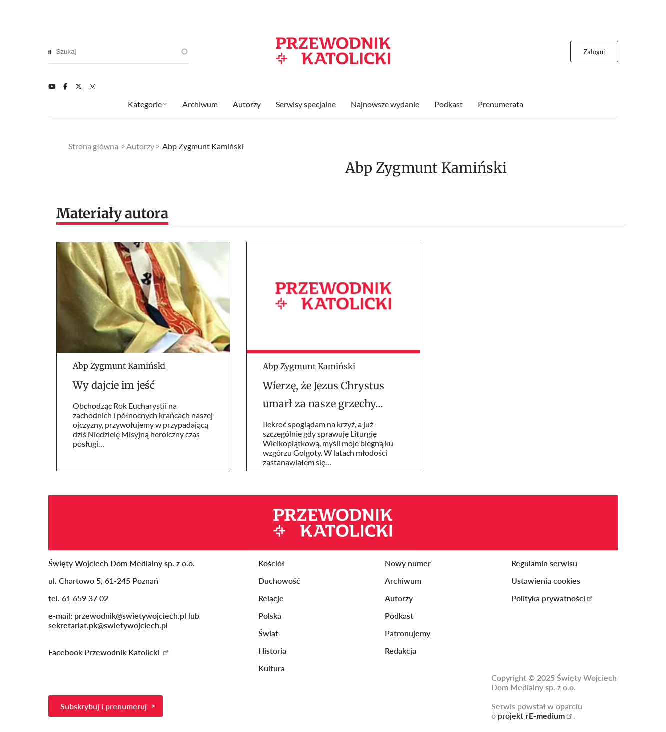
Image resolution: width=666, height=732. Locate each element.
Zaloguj (594, 52)
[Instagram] (92, 86)
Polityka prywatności (552, 598)
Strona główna (93, 146)
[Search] (50, 52)
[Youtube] (51, 86)
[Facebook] (65, 86)
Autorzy (247, 104)
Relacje (271, 598)
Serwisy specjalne (306, 104)
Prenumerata (500, 104)
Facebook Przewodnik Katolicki (109, 652)
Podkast (448, 104)
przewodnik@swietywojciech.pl (130, 615)
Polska (269, 615)
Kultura (271, 668)
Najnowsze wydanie (385, 104)
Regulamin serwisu (544, 563)
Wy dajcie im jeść (114, 385)
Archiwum (200, 104)
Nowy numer (408, 563)
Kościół (271, 563)
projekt (535, 715)
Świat (268, 633)
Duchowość (279, 580)
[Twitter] (78, 86)
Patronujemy (407, 633)
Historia (272, 650)
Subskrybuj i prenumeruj (103, 706)
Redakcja (400, 650)
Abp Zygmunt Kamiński (119, 366)
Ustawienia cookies (545, 580)
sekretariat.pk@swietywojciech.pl (108, 625)
